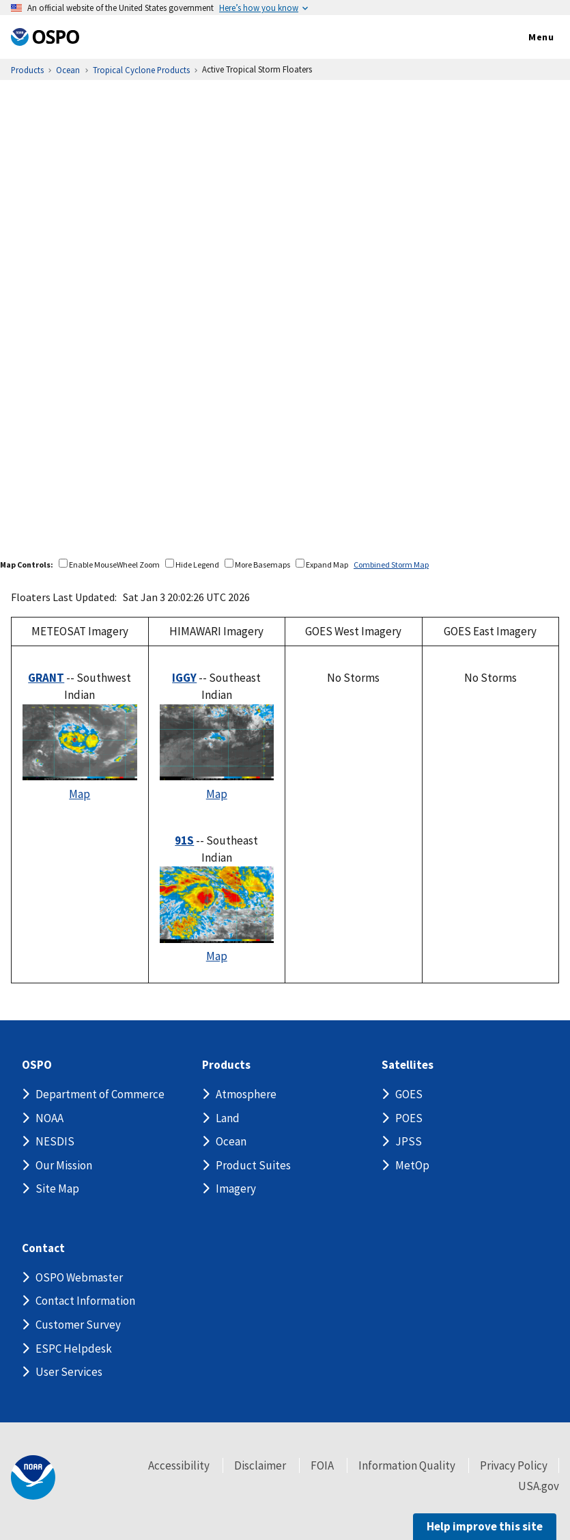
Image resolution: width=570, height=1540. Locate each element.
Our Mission (63, 1165)
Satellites (407, 1065)
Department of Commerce (100, 1094)
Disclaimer (260, 1465)
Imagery (236, 1188)
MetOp (412, 1165)
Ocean (231, 1141)
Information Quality (406, 1465)
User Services (68, 1371)
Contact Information (85, 1300)
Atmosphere (246, 1094)
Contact (43, 1248)
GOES (409, 1094)
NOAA (49, 1118)
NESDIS (54, 1141)
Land (228, 1118)
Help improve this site (485, 1526)
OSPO (37, 1065)
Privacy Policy (513, 1465)
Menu (527, 37)
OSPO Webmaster (79, 1277)
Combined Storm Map (391, 564)
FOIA (322, 1465)
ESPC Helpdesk (73, 1348)
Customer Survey (78, 1324)
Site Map (57, 1188)
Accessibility (179, 1465)
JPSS (408, 1141)
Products (226, 1065)
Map (79, 793)
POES (409, 1118)
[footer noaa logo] (33, 1477)
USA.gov (538, 1485)
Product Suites (253, 1165)
